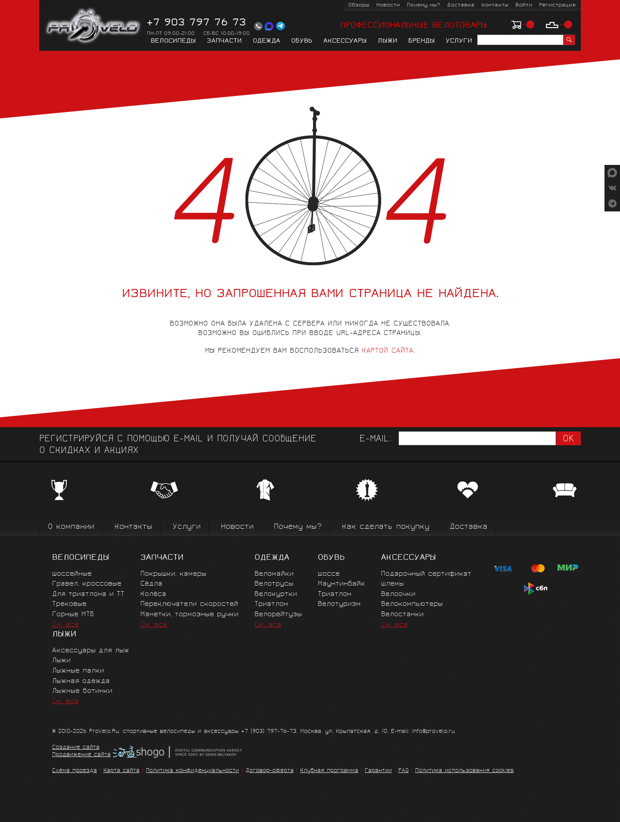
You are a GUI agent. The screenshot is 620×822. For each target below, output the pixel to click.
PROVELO (93, 26)
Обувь (302, 41)
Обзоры (358, 5)
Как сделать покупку (385, 527)
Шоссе (329, 574)
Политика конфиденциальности (192, 771)
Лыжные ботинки (82, 691)
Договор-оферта (269, 771)
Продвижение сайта (81, 755)
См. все (65, 625)
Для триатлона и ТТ (88, 594)
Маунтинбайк (341, 584)
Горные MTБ (73, 614)
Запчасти (224, 41)
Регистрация (557, 5)
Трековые (69, 604)
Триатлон (271, 604)
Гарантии (378, 771)
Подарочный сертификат (426, 574)
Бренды (421, 41)
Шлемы (392, 584)
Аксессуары (345, 41)
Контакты (494, 5)
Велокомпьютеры (412, 604)
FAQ (403, 771)
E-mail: (375, 439)
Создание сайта (75, 747)
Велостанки (402, 614)
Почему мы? (423, 5)
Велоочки (398, 594)
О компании (71, 527)
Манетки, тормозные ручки (189, 614)
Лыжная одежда (81, 681)
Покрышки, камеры (173, 574)
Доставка (460, 5)
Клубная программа (329, 771)
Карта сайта (121, 771)
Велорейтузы (278, 614)
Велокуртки (275, 594)
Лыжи (387, 41)
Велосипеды (173, 41)
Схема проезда (74, 771)
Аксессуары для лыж (90, 650)
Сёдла (151, 584)
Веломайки (274, 574)
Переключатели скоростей (189, 604)
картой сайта (387, 351)
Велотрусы (273, 584)
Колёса (153, 594)
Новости (388, 5)
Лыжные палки (78, 671)
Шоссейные (72, 574)
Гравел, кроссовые (86, 584)
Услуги (459, 41)
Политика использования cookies (464, 771)
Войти (523, 5)
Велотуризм (339, 604)
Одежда (266, 41)
